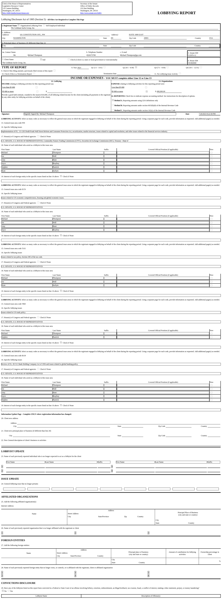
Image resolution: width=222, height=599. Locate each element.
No (4, 591)
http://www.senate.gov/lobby (91, 13)
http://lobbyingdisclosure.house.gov (16, 13)
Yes (10, 591)
